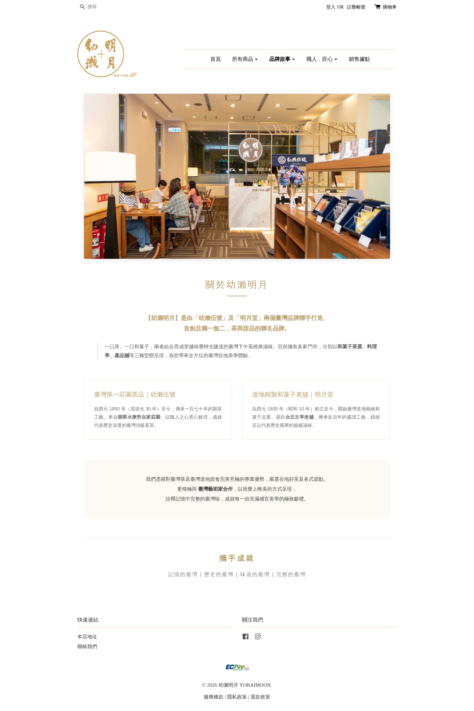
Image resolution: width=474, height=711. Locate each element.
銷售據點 (359, 59)
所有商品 (245, 59)
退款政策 (260, 696)
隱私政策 (237, 696)
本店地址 (87, 636)
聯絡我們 (87, 646)
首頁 (215, 59)
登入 (330, 7)
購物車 (390, 7)
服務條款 (214, 696)
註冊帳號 (356, 7)
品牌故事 (282, 59)
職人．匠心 (322, 59)
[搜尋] (97, 7)
